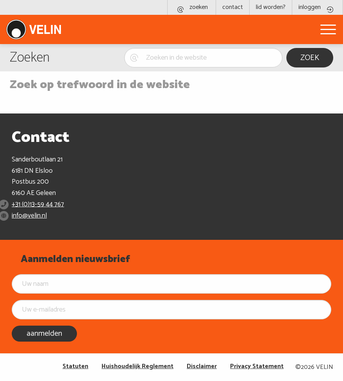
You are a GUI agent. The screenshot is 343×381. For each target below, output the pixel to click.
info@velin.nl (29, 215)
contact (232, 7)
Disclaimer (202, 366)
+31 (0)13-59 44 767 (38, 204)
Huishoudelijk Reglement (137, 366)
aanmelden (44, 333)
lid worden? (271, 7)
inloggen (309, 7)
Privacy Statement (257, 366)
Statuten (75, 366)
